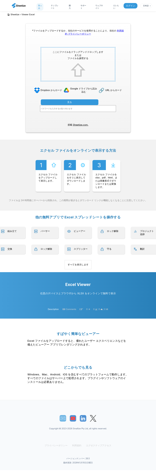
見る (69, 102)
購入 (70, 6)
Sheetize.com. (80, 124)
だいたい (116, 6)
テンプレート (54, 6)
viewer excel (28, 14)
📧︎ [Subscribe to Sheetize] (63, 418)
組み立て (12, 231)
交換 (9, 248)
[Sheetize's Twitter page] (93, 418)
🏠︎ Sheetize (13, 14)
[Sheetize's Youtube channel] (73, 418)
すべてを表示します (78, 264)
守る (109, 248)
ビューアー (79, 231)
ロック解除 (112, 231)
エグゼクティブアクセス (98, 445)
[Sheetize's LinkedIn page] (83, 418)
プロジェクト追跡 (147, 233)
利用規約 (77, 445)
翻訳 (142, 248)
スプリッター (81, 248)
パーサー (45, 231)
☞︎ (81, 309)
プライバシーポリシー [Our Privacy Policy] (79, 33)
